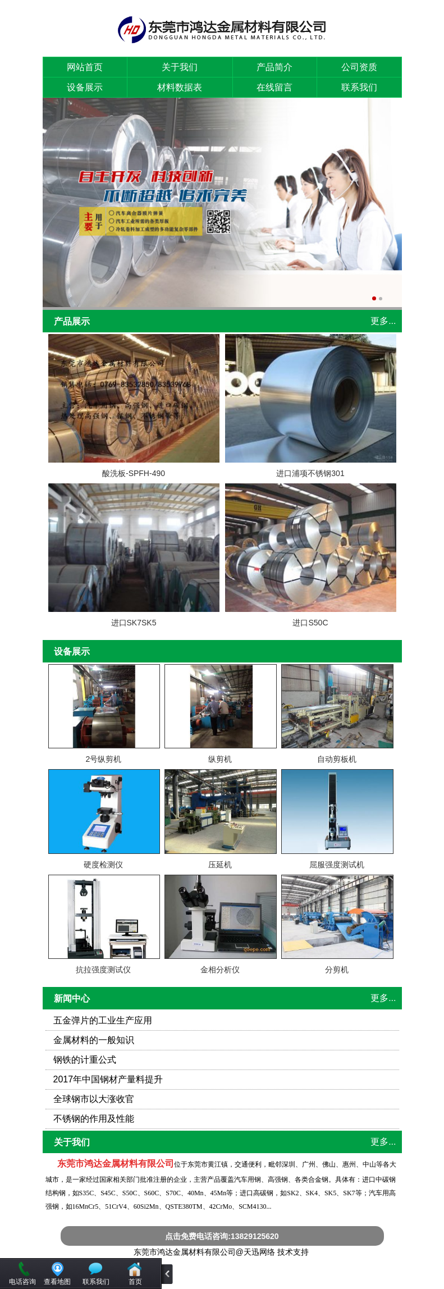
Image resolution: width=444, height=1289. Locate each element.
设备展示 (85, 87)
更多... (383, 321)
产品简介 (274, 67)
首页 (135, 1282)
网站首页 (85, 67)
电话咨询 (22, 1282)
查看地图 (57, 1282)
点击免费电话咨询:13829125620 (221, 1236)
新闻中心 (72, 998)
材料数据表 (179, 87)
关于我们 (180, 67)
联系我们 (359, 87)
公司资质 (359, 67)
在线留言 (274, 87)
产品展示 (72, 321)
